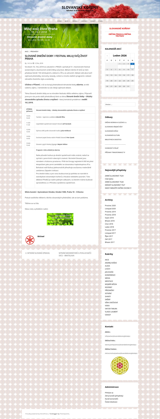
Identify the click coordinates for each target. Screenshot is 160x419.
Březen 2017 (109, 242)
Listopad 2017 (110, 233)
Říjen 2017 (109, 236)
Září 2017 (108, 239)
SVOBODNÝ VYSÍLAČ (111, 148)
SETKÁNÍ (108, 293)
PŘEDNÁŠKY (34, 51)
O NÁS (100, 21)
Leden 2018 (109, 227)
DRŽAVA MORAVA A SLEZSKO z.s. (116, 122)
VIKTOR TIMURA (111, 309)
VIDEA (107, 305)
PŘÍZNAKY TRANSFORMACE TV (115, 152)
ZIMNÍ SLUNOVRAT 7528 (114, 182)
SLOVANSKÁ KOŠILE (111, 131)
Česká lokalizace (111, 402)
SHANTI (108, 296)
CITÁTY (107, 269)
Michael (30, 63)
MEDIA (75, 21)
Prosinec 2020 (110, 205)
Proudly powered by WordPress (36, 414)
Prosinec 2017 (110, 230)
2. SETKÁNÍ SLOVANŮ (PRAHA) (37, 253)
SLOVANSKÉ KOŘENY (80, 7)
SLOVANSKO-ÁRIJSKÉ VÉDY (114, 127)
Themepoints (64, 414)
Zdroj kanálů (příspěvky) (114, 396)
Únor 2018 (109, 224)
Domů (59, 21)
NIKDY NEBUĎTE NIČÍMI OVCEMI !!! (118, 188)
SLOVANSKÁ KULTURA (112, 135)
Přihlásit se (109, 393)
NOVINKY (84, 21)
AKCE (67, 21)
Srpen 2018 (109, 218)
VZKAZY (93, 21)
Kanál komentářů (111, 399)
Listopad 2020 (110, 209)
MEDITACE (109, 281)
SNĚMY (107, 299)
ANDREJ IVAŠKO (111, 263)
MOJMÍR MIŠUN (111, 284)
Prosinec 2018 (110, 215)
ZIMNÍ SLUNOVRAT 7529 (114, 176)
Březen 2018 (109, 221)
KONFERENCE (110, 275)
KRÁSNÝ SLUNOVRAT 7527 (115, 185)
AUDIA (107, 266)
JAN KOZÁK (109, 272)
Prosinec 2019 (110, 212)
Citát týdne (109, 179)
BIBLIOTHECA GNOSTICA (113, 139)
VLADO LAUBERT (111, 312)
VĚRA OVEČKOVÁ (111, 302)
